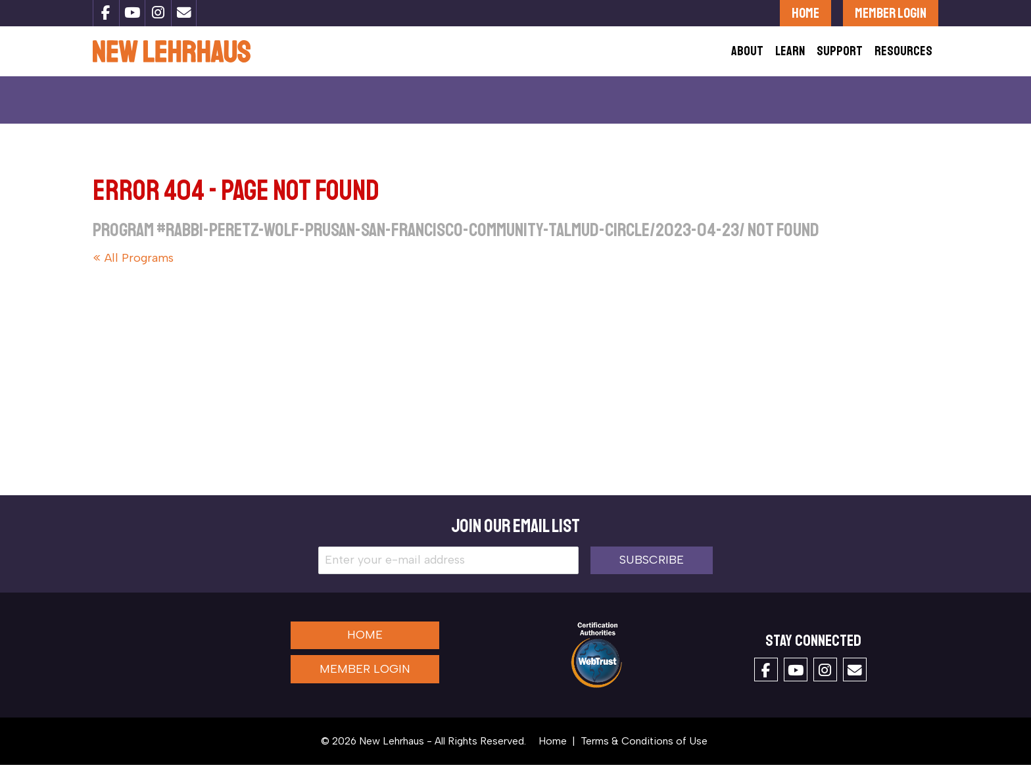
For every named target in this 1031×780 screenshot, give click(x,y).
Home (805, 13)
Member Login (890, 13)
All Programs (139, 273)
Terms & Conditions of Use (644, 756)
